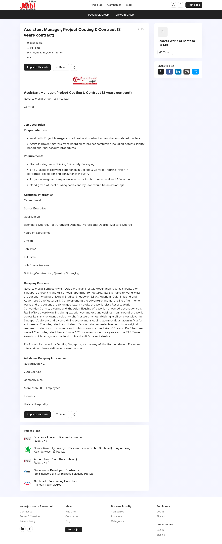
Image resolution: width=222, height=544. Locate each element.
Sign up (161, 516)
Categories (117, 521)
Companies (114, 4)
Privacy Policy (28, 521)
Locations (116, 516)
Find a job (96, 4)
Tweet (161, 72)
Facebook (30, 529)
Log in (160, 511)
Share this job (75, 67)
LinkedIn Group (124, 14)
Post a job (194, 4)
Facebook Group (98, 14)
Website (167, 52)
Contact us (26, 511)
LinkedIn (22, 529)
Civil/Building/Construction (46, 52)
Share (169, 72)
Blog (129, 4)
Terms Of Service (30, 516)
